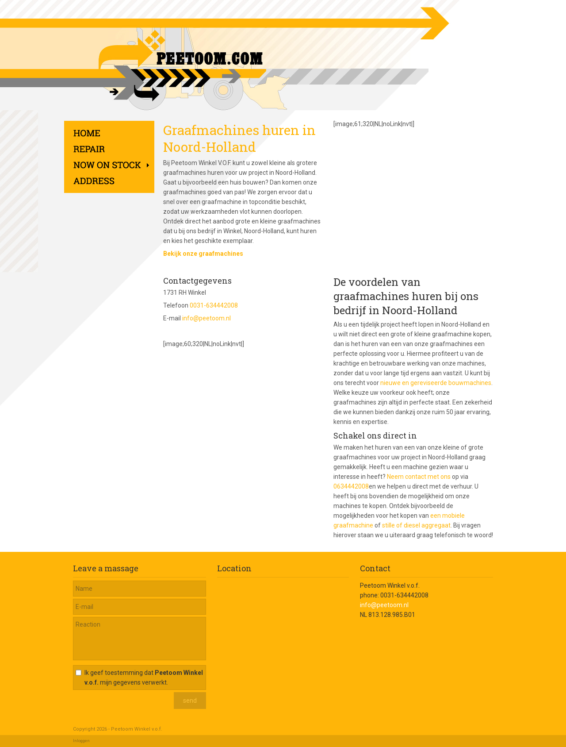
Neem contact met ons (419, 476)
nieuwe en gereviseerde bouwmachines (435, 382)
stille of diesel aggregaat (416, 525)
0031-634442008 (214, 305)
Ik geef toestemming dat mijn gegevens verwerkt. (143, 677)
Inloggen (81, 741)
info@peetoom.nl (206, 318)
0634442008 (351, 486)
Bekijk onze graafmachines (203, 253)
